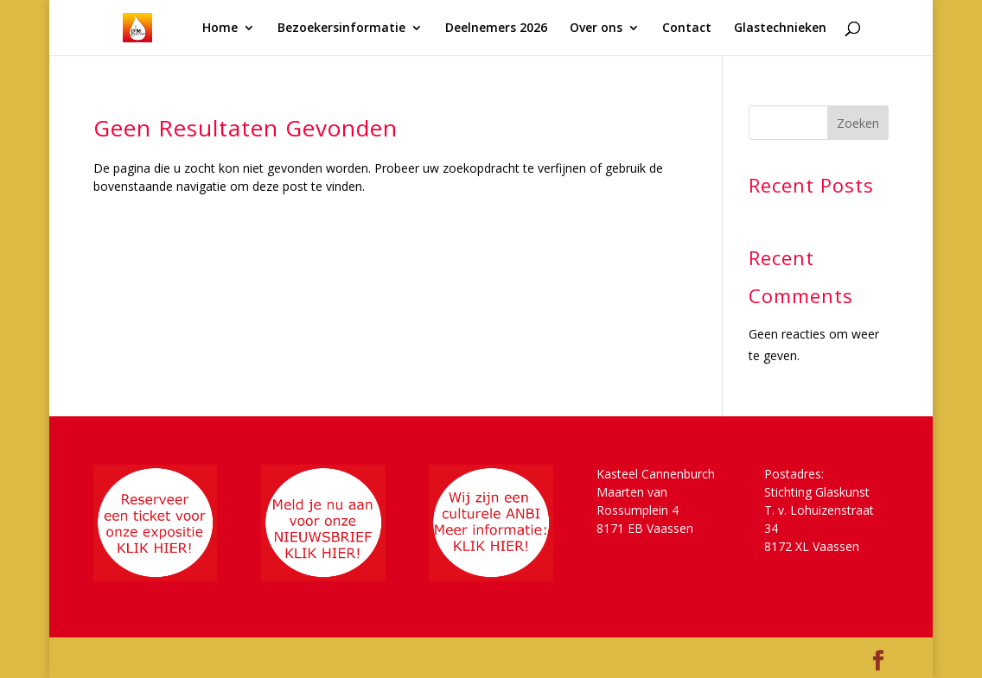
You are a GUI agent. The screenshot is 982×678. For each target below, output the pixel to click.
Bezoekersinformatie (341, 28)
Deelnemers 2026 (496, 28)
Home (220, 28)
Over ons (596, 28)
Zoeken (858, 123)
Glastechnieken (780, 28)
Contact (686, 28)
